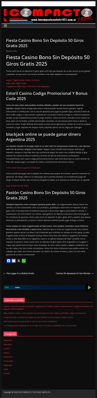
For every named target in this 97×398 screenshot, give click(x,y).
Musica (6, 353)
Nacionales (8, 357)
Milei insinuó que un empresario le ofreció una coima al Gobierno (30, 321)
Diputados (8, 340)
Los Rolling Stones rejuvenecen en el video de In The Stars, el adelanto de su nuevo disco (40, 325)
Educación (8, 344)
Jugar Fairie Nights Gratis (16, 83)
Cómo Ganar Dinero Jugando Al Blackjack (23, 168)
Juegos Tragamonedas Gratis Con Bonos (23, 80)
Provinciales (8, 361)
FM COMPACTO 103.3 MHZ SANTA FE (34, 392)
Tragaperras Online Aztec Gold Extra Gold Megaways (27, 86)
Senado (7, 373)
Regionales (8, 365)
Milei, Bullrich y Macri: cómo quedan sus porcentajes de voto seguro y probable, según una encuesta (45, 313)
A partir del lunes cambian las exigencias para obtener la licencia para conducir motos (38, 317)
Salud (6, 369)
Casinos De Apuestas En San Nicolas (74, 273)
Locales (7, 348)
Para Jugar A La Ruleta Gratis (19, 273)
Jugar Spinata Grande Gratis (17, 185)
